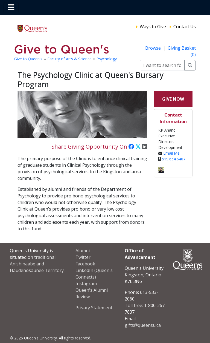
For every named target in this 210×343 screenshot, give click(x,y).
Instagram (86, 283)
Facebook (85, 264)
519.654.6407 (173, 158)
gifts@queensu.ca (143, 325)
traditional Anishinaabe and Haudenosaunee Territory (37, 263)
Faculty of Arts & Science (70, 58)
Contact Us (184, 27)
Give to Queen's (28, 58)
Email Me (171, 153)
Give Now (173, 99)
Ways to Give (153, 27)
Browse (153, 48)
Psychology (107, 58)
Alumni (82, 251)
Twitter (83, 257)
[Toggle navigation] (11, 7)
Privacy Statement (93, 308)
